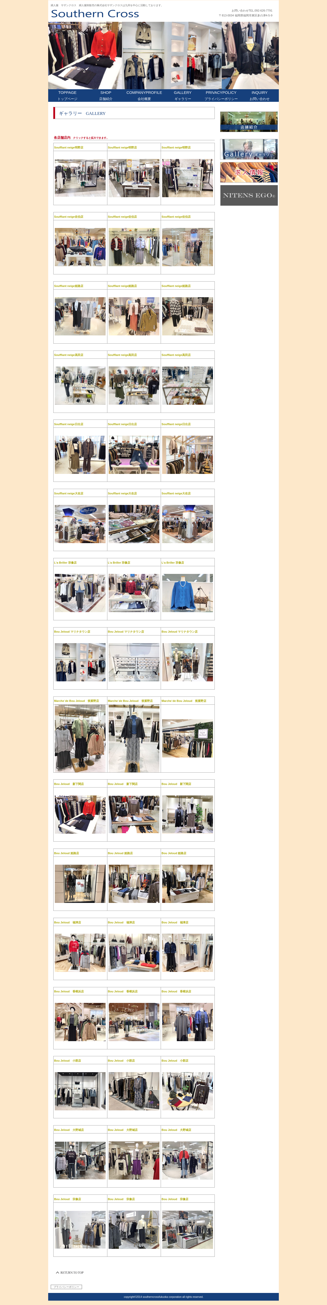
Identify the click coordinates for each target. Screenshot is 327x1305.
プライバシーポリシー (66, 1287)
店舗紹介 (249, 122)
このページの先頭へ (70, 1272)
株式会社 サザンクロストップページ (113, 13)
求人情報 (249, 172)
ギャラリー (249, 149)
